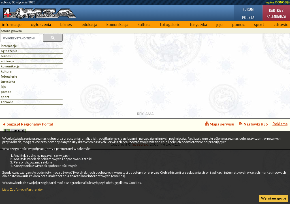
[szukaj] (19, 38)
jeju (219, 24)
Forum (248, 9)
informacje (12, 24)
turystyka (198, 24)
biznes (66, 24)
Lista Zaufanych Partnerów (22, 189)
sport (259, 24)
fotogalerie (170, 24)
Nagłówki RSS (253, 124)
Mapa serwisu (219, 124)
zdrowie (7, 102)
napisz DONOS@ (277, 2)
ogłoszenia (41, 24)
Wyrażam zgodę (273, 198)
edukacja (89, 24)
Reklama (279, 124)
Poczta (248, 17)
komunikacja (117, 24)
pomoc (238, 24)
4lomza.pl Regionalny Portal (28, 127)
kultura (144, 24)
